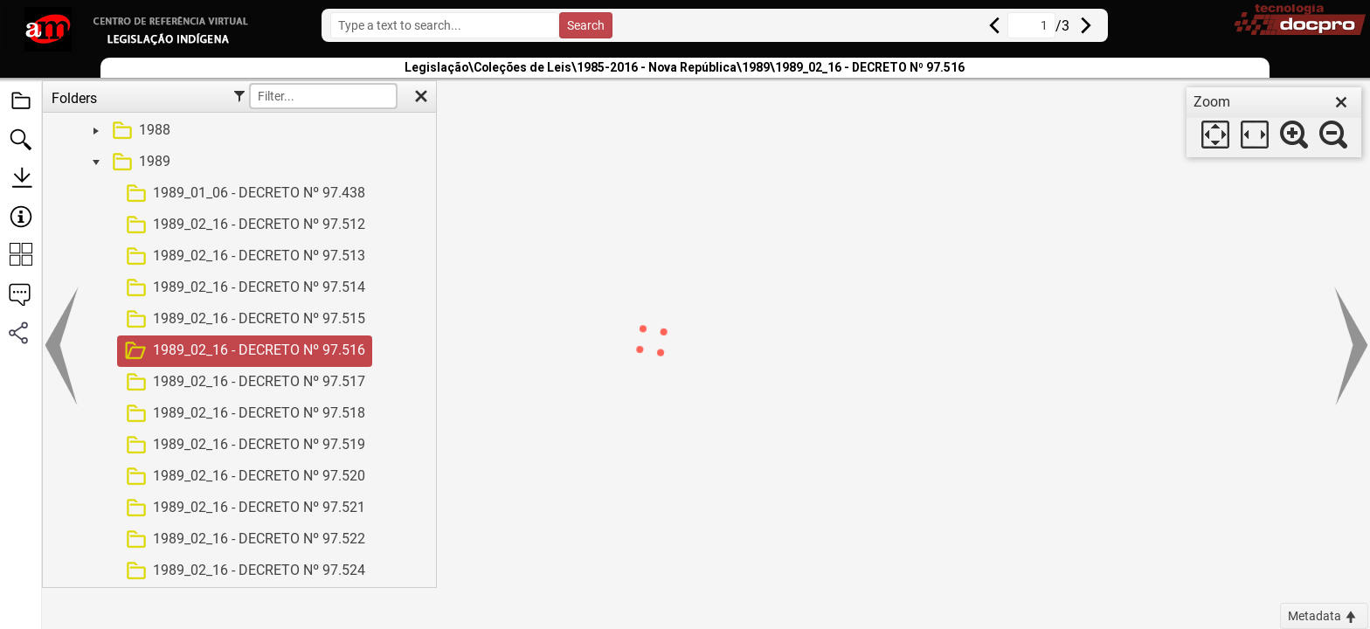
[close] (1341, 102)
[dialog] (1274, 122)
